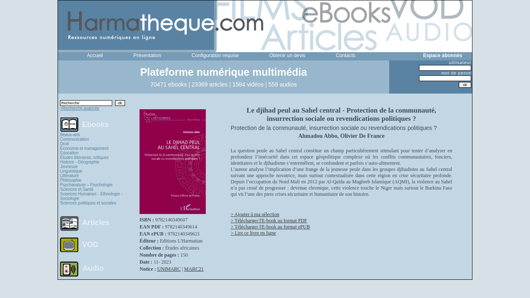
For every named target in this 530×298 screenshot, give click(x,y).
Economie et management (84, 148)
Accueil (95, 55)
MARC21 (194, 269)
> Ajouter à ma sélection (255, 214)
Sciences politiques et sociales (88, 203)
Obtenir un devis (287, 55)
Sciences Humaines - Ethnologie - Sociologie (91, 196)
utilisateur (460, 62)
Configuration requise (215, 55)
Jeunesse (69, 166)
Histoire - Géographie (79, 162)
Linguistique (71, 171)
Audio (93, 268)
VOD (90, 244)
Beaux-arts (70, 134)
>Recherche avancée (79, 108)
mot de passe (456, 73)
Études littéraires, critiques (84, 157)
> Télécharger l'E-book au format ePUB (270, 227)
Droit (64, 144)
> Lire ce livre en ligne (253, 233)
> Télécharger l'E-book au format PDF (269, 220)
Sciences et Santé (77, 189)
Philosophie (71, 180)
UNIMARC (169, 269)
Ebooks (95, 124)
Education (69, 153)
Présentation (147, 55)
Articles (95, 223)
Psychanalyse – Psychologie (86, 185)
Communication (74, 139)
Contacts (345, 55)
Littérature (69, 175)
